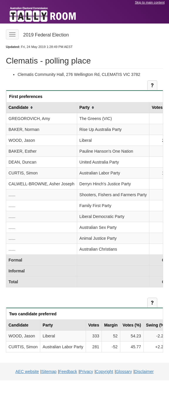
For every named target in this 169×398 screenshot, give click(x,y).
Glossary (124, 371)
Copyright (104, 371)
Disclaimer (143, 371)
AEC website (27, 371)
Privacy (86, 371)
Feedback (68, 371)
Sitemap (48, 371)
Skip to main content (150, 2)
